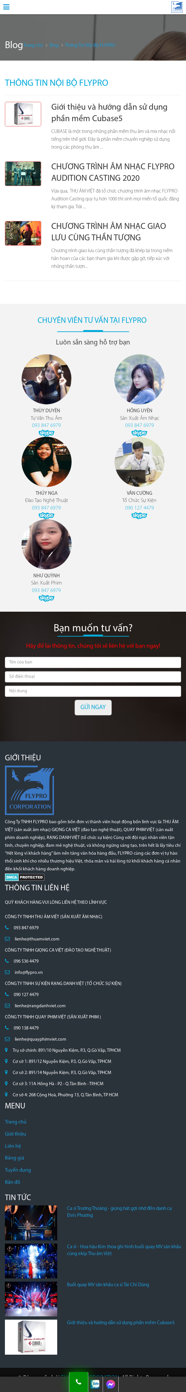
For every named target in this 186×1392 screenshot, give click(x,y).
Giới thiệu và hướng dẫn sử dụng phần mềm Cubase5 (121, 1323)
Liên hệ (13, 1146)
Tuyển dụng (18, 1170)
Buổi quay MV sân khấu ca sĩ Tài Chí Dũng (108, 1285)
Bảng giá (14, 1158)
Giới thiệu (15, 1134)
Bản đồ (12, 1182)
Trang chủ (15, 1122)
